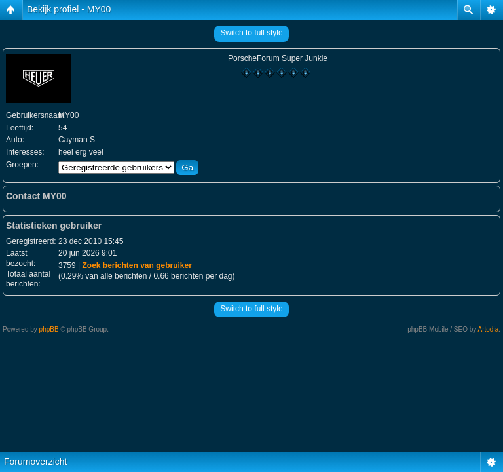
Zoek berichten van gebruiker (136, 265)
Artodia (488, 329)
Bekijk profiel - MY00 (69, 9)
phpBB (49, 329)
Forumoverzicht (35, 461)
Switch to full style (251, 32)
